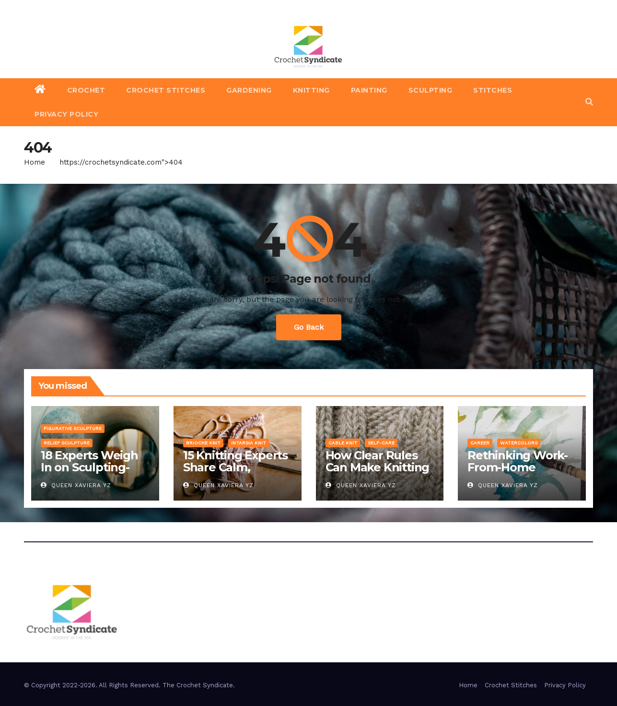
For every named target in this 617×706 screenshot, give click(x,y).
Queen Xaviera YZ (76, 485)
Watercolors (518, 442)
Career (479, 442)
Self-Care (381, 442)
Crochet (86, 90)
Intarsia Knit (248, 442)
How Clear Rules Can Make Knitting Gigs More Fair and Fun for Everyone (378, 473)
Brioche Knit (203, 442)
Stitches (492, 90)
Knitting (311, 90)
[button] (589, 102)
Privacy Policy (66, 114)
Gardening (249, 90)
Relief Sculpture (67, 442)
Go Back (309, 327)
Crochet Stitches (165, 90)
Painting (369, 90)
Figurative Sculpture (73, 428)
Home (34, 162)
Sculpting (430, 90)
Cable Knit (342, 442)
